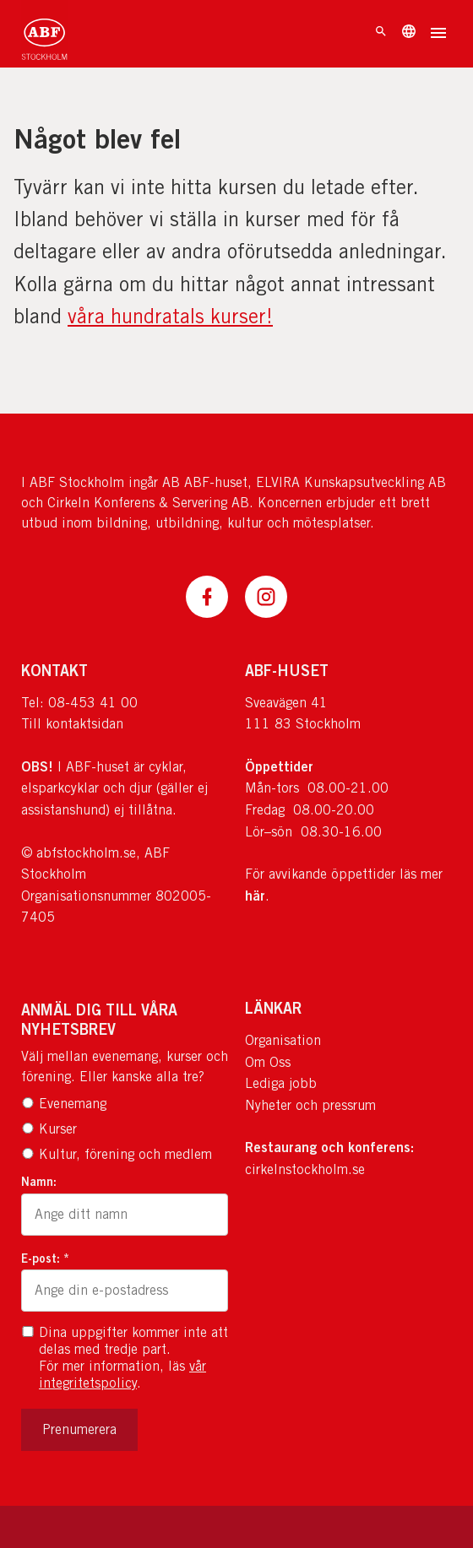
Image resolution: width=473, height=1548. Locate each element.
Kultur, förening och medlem (116, 1154)
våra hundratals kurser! (170, 315)
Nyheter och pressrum (310, 1105)
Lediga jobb (281, 1083)
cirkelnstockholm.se (305, 1169)
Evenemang (63, 1104)
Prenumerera (79, 1429)
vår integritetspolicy (122, 1374)
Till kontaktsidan (72, 724)
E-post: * (45, 1258)
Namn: (39, 1181)
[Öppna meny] (438, 34)
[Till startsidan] (44, 34)
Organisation (283, 1040)
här (255, 895)
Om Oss (268, 1062)
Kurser (49, 1129)
